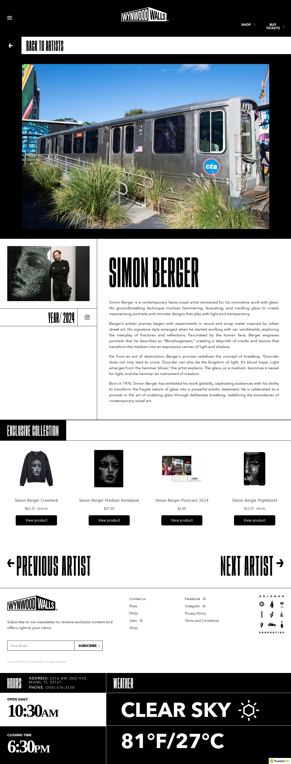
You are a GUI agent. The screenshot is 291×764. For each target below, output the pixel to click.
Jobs (133, 620)
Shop (133, 628)
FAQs (133, 613)
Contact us (137, 599)
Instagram (192, 606)
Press (133, 606)
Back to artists (45, 45)
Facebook (192, 599)
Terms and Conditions (202, 620)
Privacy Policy (195, 613)
